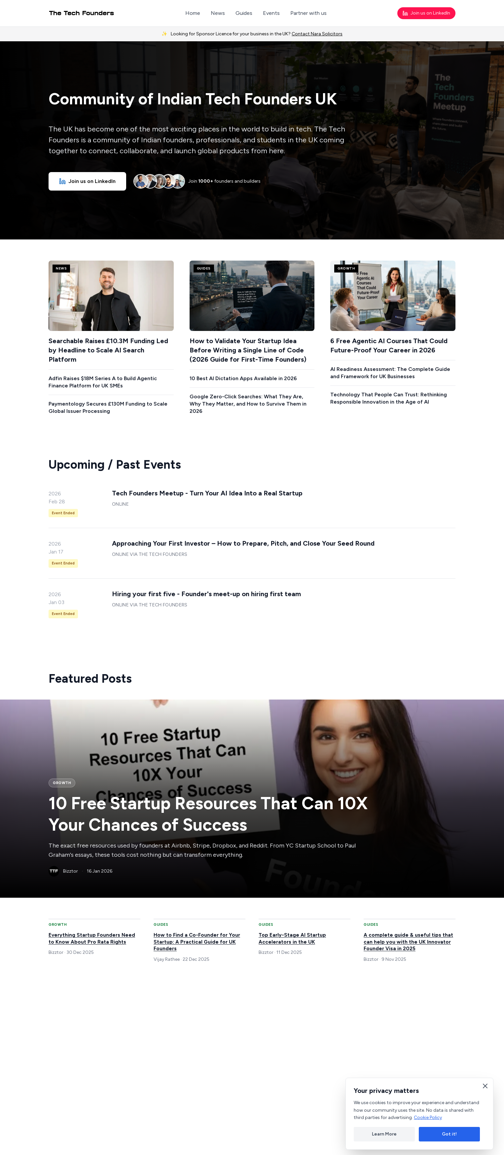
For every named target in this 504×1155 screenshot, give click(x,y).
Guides (243, 13)
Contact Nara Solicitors (317, 34)
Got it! (449, 1134)
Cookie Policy (428, 1117)
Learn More (384, 1134)
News (218, 13)
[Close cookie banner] (485, 1086)
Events (271, 13)
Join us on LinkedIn (426, 13)
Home (192, 13)
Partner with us (308, 13)
